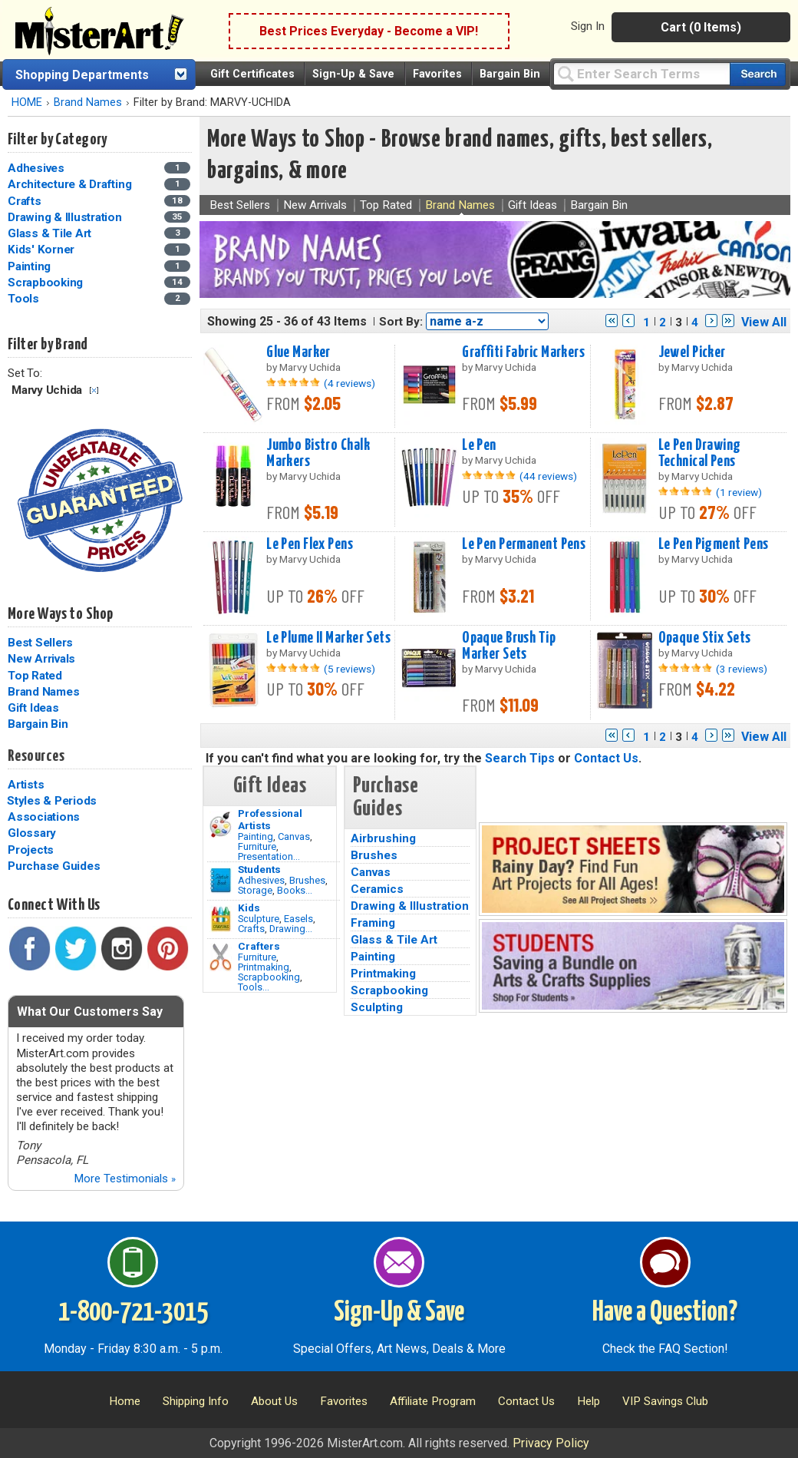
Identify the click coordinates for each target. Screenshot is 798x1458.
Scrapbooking (269, 977)
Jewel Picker (692, 352)
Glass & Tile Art (394, 940)
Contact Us (606, 758)
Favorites (437, 74)
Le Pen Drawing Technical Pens (699, 453)
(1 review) (739, 492)
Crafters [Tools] (259, 946)
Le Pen (479, 445)
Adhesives (261, 880)
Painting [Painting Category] (31, 266)
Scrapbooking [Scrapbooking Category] (47, 282)
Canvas (294, 836)
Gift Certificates (252, 74)
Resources (36, 756)
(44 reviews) (548, 476)
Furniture (257, 846)
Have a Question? (664, 1313)
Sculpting (377, 1007)
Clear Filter (94, 390)
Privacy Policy (551, 1443)
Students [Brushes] (259, 869)
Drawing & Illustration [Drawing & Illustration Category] (66, 217)
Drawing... (290, 928)
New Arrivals (41, 659)
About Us (274, 1401)
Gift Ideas (33, 708)
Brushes (307, 880)
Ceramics (377, 889)
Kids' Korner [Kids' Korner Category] (42, 249)
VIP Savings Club (665, 1401)
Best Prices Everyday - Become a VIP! (368, 31)
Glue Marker (298, 352)
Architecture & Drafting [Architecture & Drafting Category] (71, 184)
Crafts (251, 928)
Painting (255, 836)
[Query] (641, 73)
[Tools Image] (220, 957)
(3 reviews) (741, 669)
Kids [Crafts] (249, 907)
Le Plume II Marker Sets (328, 638)
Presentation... (269, 856)
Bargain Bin (510, 74)
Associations (44, 817)
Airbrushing (383, 838)
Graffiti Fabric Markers (523, 352)
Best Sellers (40, 643)
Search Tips (520, 758)
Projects (31, 850)
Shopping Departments (82, 75)
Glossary (32, 833)
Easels (298, 918)
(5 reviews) (349, 669)
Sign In (588, 26)
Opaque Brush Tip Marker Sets (509, 646)
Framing (373, 923)
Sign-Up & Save (353, 74)
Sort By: (401, 322)
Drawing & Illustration (410, 906)
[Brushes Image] (220, 880)
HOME (27, 102)
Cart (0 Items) (701, 27)
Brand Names (88, 102)
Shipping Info (196, 1401)
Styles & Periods (52, 801)
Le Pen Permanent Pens (523, 544)
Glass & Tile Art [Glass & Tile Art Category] (51, 233)
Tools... (253, 987)
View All (763, 322)
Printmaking (263, 967)
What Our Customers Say (90, 1011)
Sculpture (258, 918)
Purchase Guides (54, 866)
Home (124, 1401)
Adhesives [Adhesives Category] (38, 168)
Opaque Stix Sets (704, 638)
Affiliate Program (433, 1401)
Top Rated (35, 676)
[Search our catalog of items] (758, 74)
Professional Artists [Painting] (270, 819)
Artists (26, 785)
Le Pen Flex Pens (309, 544)
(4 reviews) (349, 383)
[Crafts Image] (220, 919)
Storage (255, 890)
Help (588, 1401)
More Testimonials (125, 1178)
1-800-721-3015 (133, 1313)
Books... (294, 890)
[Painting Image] (220, 824)
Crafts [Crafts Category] (26, 201)
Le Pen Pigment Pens (713, 544)
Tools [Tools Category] (25, 299)
